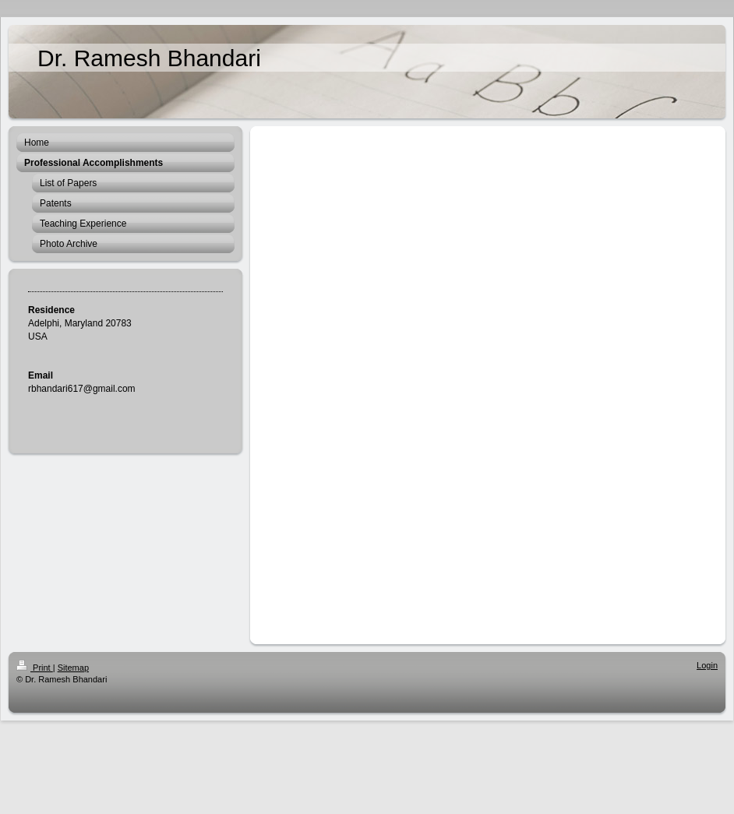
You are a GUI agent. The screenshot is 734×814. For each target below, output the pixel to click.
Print (34, 667)
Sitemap (73, 667)
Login (707, 665)
